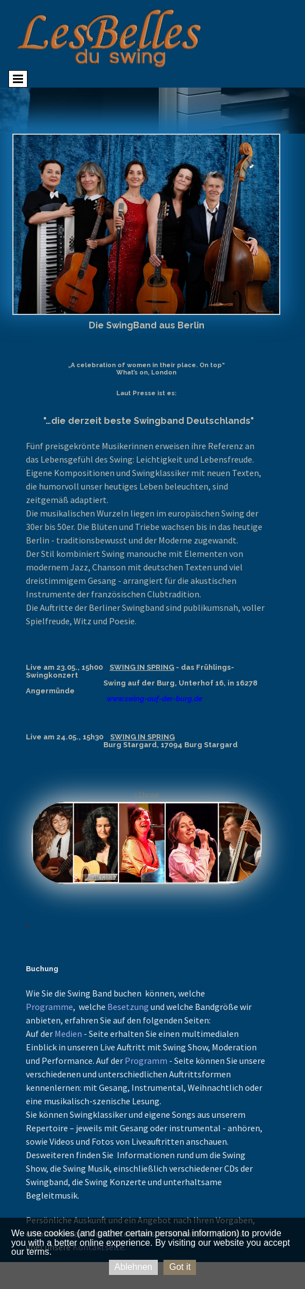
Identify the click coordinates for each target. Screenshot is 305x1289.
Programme (49, 1006)
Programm (146, 1060)
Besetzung (128, 1006)
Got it (179, 1267)
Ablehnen (134, 1267)
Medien (68, 1033)
